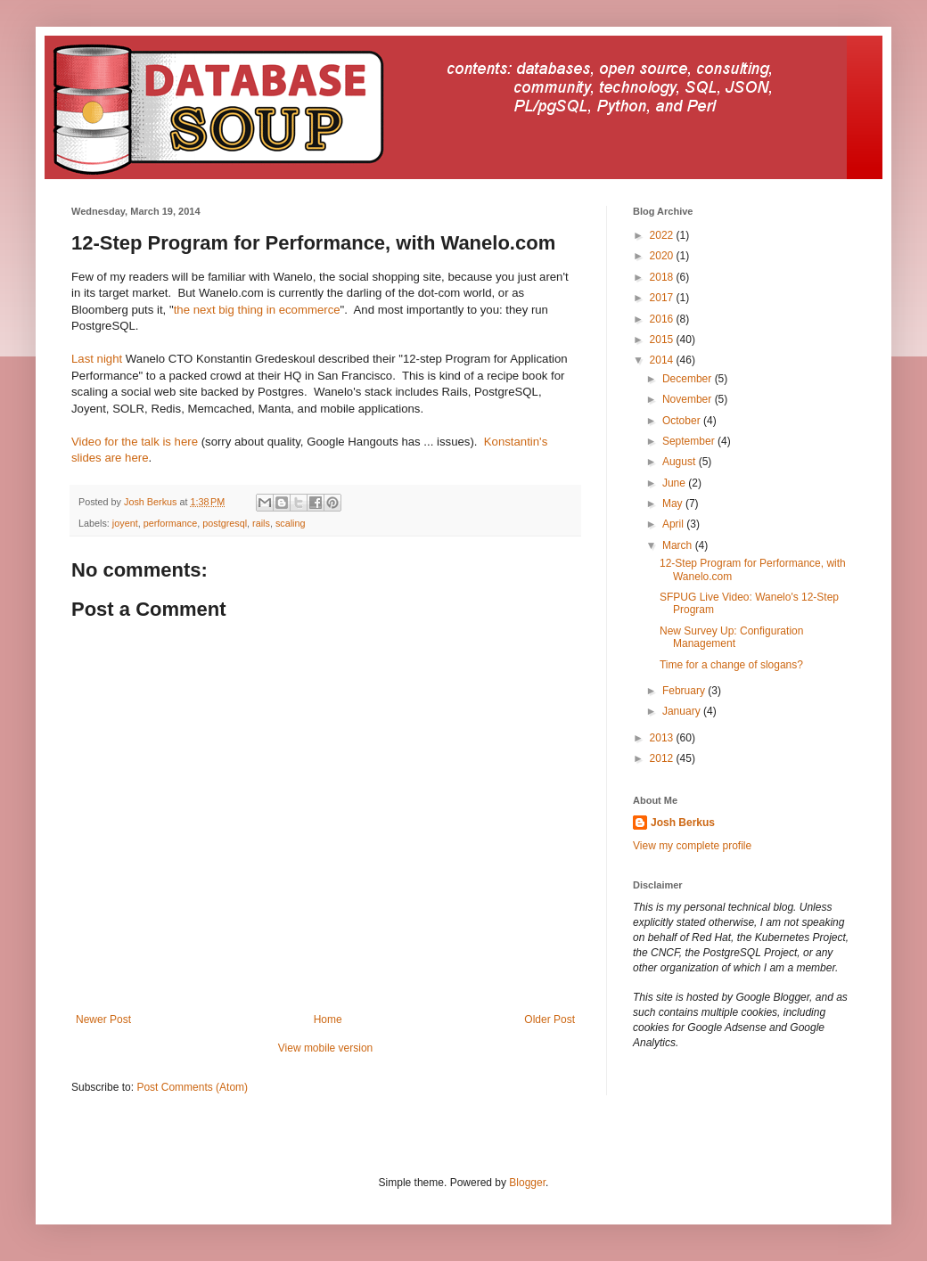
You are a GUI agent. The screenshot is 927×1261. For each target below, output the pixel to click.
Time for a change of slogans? (731, 665)
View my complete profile (692, 845)
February (685, 690)
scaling (290, 523)
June (675, 483)
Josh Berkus (683, 822)
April (674, 524)
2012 (663, 758)
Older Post (549, 1019)
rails (261, 523)
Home (328, 1019)
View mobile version (325, 1048)
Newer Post (103, 1019)
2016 (663, 319)
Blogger (527, 1182)
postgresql (224, 523)
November (688, 399)
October (682, 420)
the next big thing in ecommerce (257, 309)
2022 (663, 235)
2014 (663, 360)
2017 (663, 297)
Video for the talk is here (134, 441)
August (680, 461)
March (678, 545)
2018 (663, 277)
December (688, 379)
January (682, 711)
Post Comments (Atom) (192, 1087)
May (673, 503)
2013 (663, 738)
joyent (125, 523)
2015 (663, 339)
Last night (96, 358)
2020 (663, 256)
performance (171, 523)
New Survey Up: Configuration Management (731, 637)
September (690, 441)
